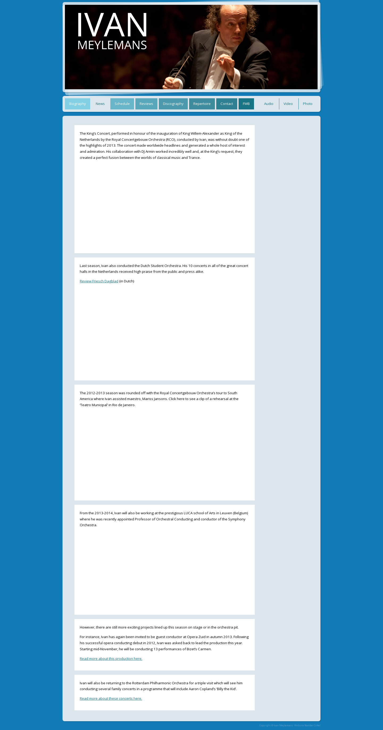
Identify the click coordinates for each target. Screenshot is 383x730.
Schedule (122, 103)
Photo (308, 103)
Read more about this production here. (111, 658)
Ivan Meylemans (283, 725)
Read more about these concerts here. (111, 698)
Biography (77, 103)
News (100, 103)
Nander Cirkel (312, 725)
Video (288, 103)
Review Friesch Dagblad (99, 281)
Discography (173, 103)
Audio (268, 103)
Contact (226, 103)
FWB (246, 103)
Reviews (146, 103)
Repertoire (202, 103)
